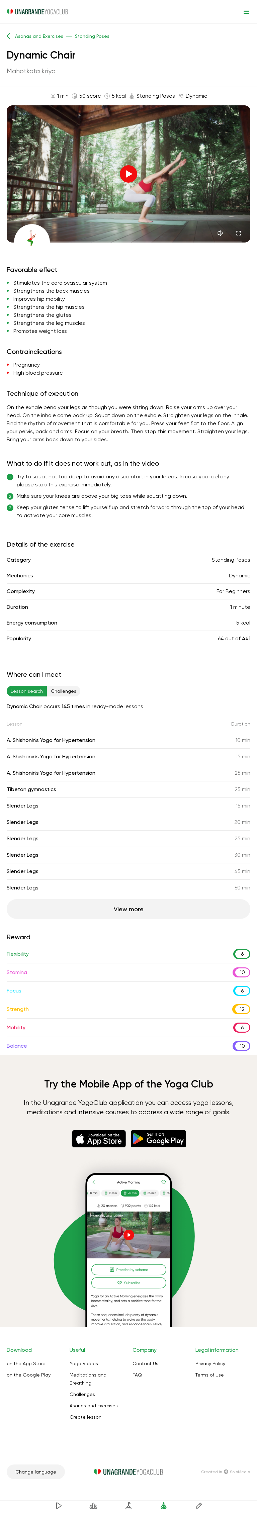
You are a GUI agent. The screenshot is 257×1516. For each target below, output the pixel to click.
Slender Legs (22, 805)
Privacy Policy (210, 1363)
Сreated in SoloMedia (225, 1472)
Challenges (82, 1394)
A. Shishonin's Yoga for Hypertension (51, 740)
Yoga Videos (84, 1363)
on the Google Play (29, 1375)
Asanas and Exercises (94, 1405)
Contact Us (145, 1363)
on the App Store (26, 1363)
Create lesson (85, 1417)
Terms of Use (209, 1375)
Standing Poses (231, 560)
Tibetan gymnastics (31, 789)
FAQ (137, 1375)
